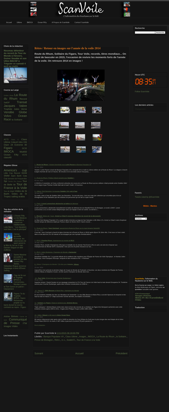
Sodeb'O (71, 340)
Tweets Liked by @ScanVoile (147, 197)
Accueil (79, 353)
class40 (7, 157)
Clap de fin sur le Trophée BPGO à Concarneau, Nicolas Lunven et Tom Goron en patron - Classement (15, 282)
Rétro (57, 340)
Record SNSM (20, 173)
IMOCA (91, 336)
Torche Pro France (15, 181)
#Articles (147, 296)
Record (23, 99)
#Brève (138, 298)
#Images (139, 296)
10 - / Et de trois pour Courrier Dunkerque (53, 278)
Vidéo (15, 326)
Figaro (13, 148)
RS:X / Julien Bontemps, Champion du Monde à (56, 252)
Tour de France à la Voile (88, 340)
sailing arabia (18, 196)
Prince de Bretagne (44, 340)
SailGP (10, 103)
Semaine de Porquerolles (17, 179)
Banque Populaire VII (53, 336)
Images (83, 336)
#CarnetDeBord (156, 298)
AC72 (7, 139)
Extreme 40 (21, 145)
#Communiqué (144, 294)
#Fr (143, 298)
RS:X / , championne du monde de (53, 240)
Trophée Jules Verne (15, 109)
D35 (25, 142)
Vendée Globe (15, 112)
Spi (6, 181)
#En (147, 298)
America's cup (15, 170)
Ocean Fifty (13, 154)
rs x (63, 340)
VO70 (24, 155)
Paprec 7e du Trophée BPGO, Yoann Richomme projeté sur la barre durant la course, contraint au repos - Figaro (15, 300)
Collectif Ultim (17, 142)
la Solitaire (121, 336)
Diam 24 (9, 145)
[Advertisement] (81, 34)
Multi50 (23, 152)
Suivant (39, 353)
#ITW (137, 294)
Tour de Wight (9, 191)
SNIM (7, 175)
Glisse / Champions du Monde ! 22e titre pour (55, 264)
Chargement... (141, 109)
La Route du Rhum (105, 336)
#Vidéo (138, 300)
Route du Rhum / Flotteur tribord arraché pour (55, 178)
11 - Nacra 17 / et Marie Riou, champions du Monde (57, 290)
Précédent (121, 353)
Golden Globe (9, 95)
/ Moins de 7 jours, (52, 216)
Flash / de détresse (57, 203)
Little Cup (9, 173)
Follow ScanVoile (142, 92)
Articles (7, 316)
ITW (25, 323)
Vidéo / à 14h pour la (53, 315)
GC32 (24, 148)
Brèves (15, 316)
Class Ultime (71, 336)
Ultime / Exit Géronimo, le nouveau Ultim (53, 191)
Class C (16, 139)
